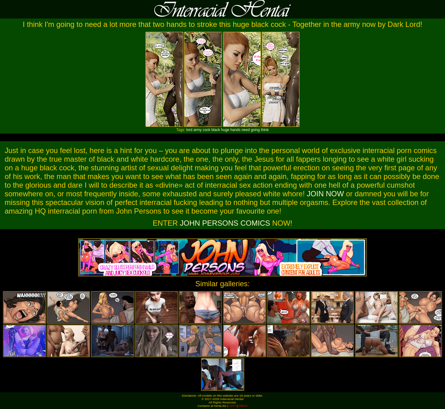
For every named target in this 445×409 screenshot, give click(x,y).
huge (225, 130)
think (265, 130)
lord (189, 130)
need (245, 130)
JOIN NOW (325, 194)
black (215, 130)
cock (206, 130)
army (197, 130)
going (255, 130)
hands (235, 130)
